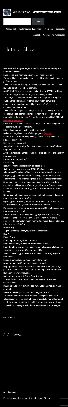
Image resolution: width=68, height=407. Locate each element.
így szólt (48, 133)
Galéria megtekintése (13, 120)
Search (38, 21)
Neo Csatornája (21, 12)
